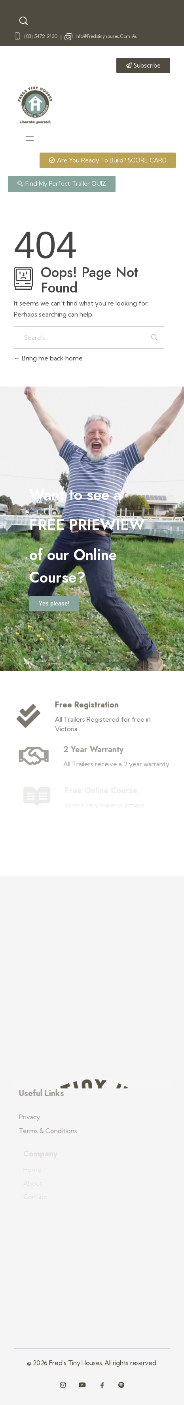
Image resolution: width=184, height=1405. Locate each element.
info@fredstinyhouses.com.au (107, 36)
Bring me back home (48, 358)
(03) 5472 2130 (40, 36)
